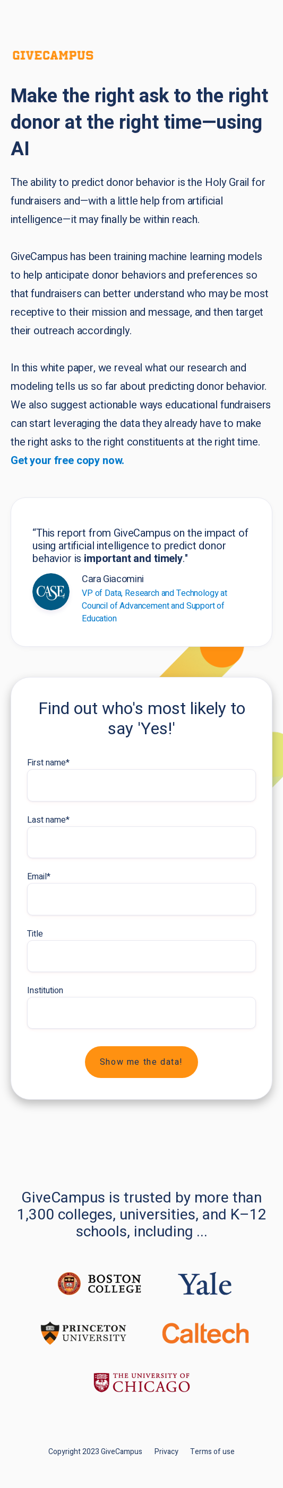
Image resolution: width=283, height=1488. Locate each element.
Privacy (166, 1452)
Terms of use (212, 1452)
